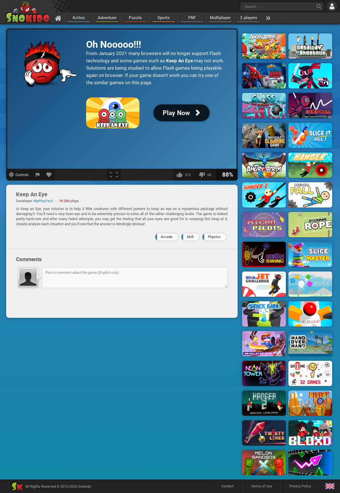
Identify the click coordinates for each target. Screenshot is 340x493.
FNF (192, 17)
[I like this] (184, 175)
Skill (190, 237)
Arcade (167, 237)
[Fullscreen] (114, 175)
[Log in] (332, 6)
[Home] (58, 18)
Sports (163, 17)
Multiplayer (220, 17)
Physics (214, 237)
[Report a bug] (37, 175)
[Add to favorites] (49, 175)
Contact (227, 486)
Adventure (107, 17)
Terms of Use (261, 486)
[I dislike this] (206, 175)
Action (78, 17)
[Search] (318, 6)
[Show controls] (19, 175)
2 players (248, 17)
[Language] (330, 486)
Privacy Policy (300, 486)
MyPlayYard (43, 201)
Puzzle (135, 17)
